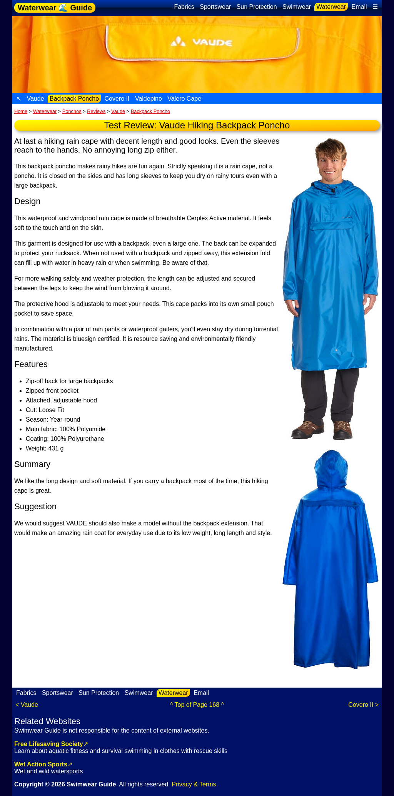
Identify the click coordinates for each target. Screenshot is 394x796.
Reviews (96, 111)
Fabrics (184, 6)
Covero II (117, 98)
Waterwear (331, 6)
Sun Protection (257, 6)
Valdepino (148, 98)
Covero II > (363, 704)
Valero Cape (184, 98)
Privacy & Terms (194, 784)
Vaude (35, 98)
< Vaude (26, 704)
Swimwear (296, 6)
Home (20, 111)
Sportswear (215, 6)
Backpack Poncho (74, 98)
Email (359, 6)
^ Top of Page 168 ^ (197, 704)
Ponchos (72, 111)
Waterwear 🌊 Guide (55, 7)
